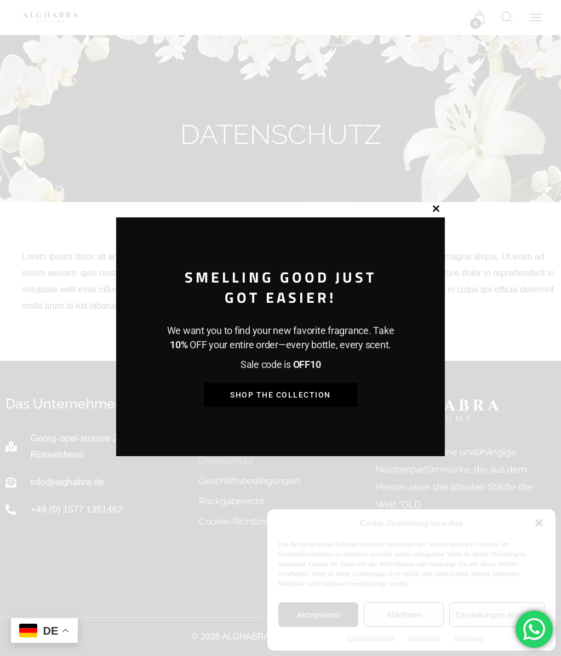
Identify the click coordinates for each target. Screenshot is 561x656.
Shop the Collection (280, 394)
